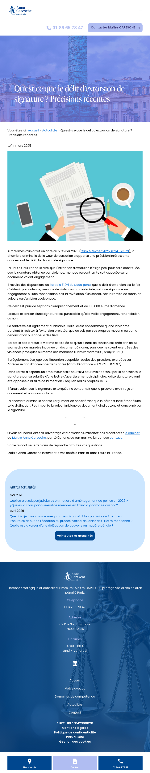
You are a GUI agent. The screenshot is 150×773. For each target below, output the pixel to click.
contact (116, 437)
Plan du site (75, 737)
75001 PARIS (74, 626)
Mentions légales (75, 728)
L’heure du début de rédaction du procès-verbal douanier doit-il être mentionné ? (71, 521)
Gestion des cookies (75, 741)
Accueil (33, 130)
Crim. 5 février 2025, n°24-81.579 (105, 251)
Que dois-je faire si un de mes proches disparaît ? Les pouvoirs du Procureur (66, 516)
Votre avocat (75, 688)
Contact (75, 712)
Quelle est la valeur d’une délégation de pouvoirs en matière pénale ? (61, 525)
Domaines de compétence (75, 696)
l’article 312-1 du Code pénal (70, 285)
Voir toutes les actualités (75, 536)
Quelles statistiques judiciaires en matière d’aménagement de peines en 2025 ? (69, 500)
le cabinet (132, 433)
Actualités (49, 130)
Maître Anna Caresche (29, 437)
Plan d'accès (29, 767)
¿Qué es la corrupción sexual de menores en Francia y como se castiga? (64, 505)
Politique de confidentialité (75, 732)
